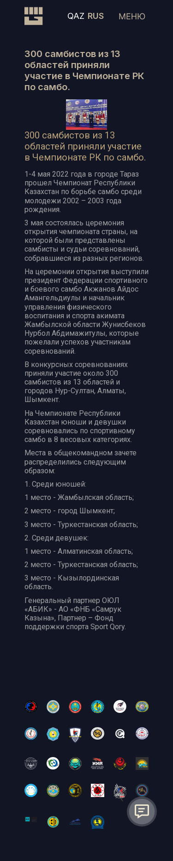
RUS (96, 16)
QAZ (75, 16)
